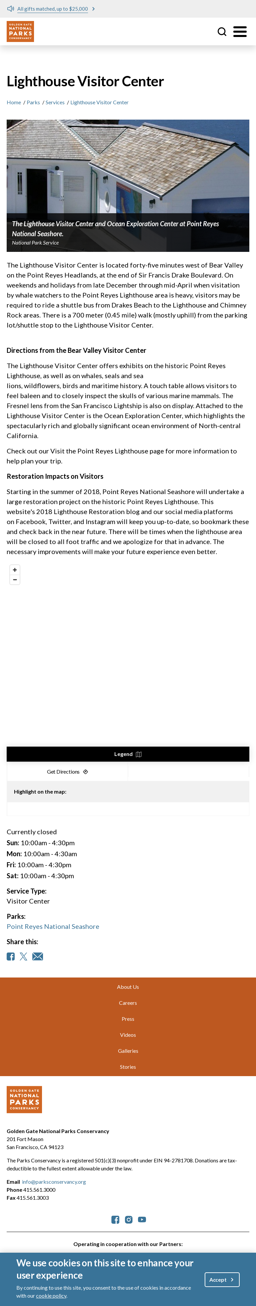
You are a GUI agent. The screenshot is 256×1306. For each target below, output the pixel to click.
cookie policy (51, 1295)
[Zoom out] (15, 579)
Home (14, 102)
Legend (123, 754)
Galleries (128, 1050)
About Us (128, 986)
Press (128, 1018)
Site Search (222, 31)
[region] (128, 662)
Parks (33, 102)
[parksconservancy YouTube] (142, 1219)
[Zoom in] (15, 570)
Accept (218, 1279)
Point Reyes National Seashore (53, 926)
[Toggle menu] (240, 32)
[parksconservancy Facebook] (115, 1219)
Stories (128, 1066)
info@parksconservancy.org (54, 1181)
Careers (128, 1002)
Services (55, 102)
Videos (128, 1034)
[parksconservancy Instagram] (129, 1219)
